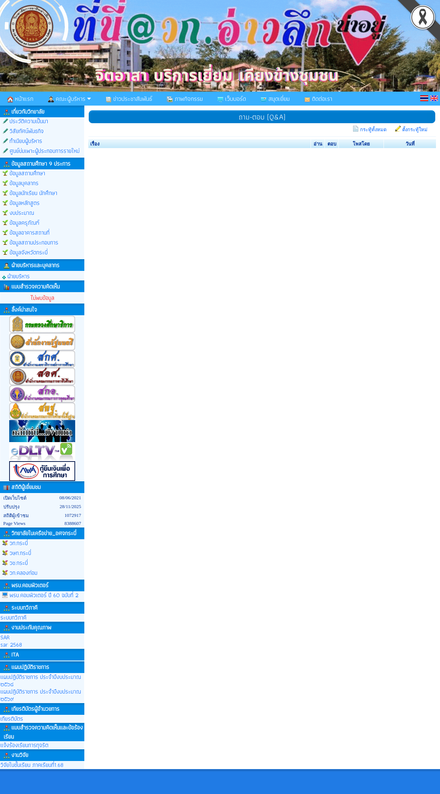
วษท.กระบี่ (20, 553)
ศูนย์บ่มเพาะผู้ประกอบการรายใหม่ (45, 150)
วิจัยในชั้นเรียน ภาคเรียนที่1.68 (31, 764)
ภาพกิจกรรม (185, 98)
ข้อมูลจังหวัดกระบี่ (29, 252)
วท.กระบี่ (19, 543)
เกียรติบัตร (11, 718)
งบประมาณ (22, 212)
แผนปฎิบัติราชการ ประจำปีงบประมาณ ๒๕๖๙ (40, 695)
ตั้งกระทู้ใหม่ (415, 129)
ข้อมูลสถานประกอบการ (34, 242)
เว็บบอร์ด (231, 98)
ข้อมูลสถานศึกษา (27, 173)
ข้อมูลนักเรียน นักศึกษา (33, 193)
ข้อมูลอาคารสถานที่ (30, 232)
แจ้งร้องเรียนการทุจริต (24, 745)
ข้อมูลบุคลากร (24, 183)
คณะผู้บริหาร (69, 98)
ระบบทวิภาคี (13, 617)
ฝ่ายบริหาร (16, 276)
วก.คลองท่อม (23, 572)
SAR (5, 637)
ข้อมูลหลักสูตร (25, 202)
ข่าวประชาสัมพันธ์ (129, 98)
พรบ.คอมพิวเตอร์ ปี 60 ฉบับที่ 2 (44, 595)
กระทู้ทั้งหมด (373, 129)
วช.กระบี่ (19, 562)
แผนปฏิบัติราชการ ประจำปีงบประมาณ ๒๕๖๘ (40, 680)
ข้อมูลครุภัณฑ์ (24, 222)
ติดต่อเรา (318, 98)
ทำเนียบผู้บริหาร (26, 141)
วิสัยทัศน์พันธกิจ (27, 131)
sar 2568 (11, 644)
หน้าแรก (20, 98)
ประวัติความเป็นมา (29, 121)
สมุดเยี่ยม (275, 98)
